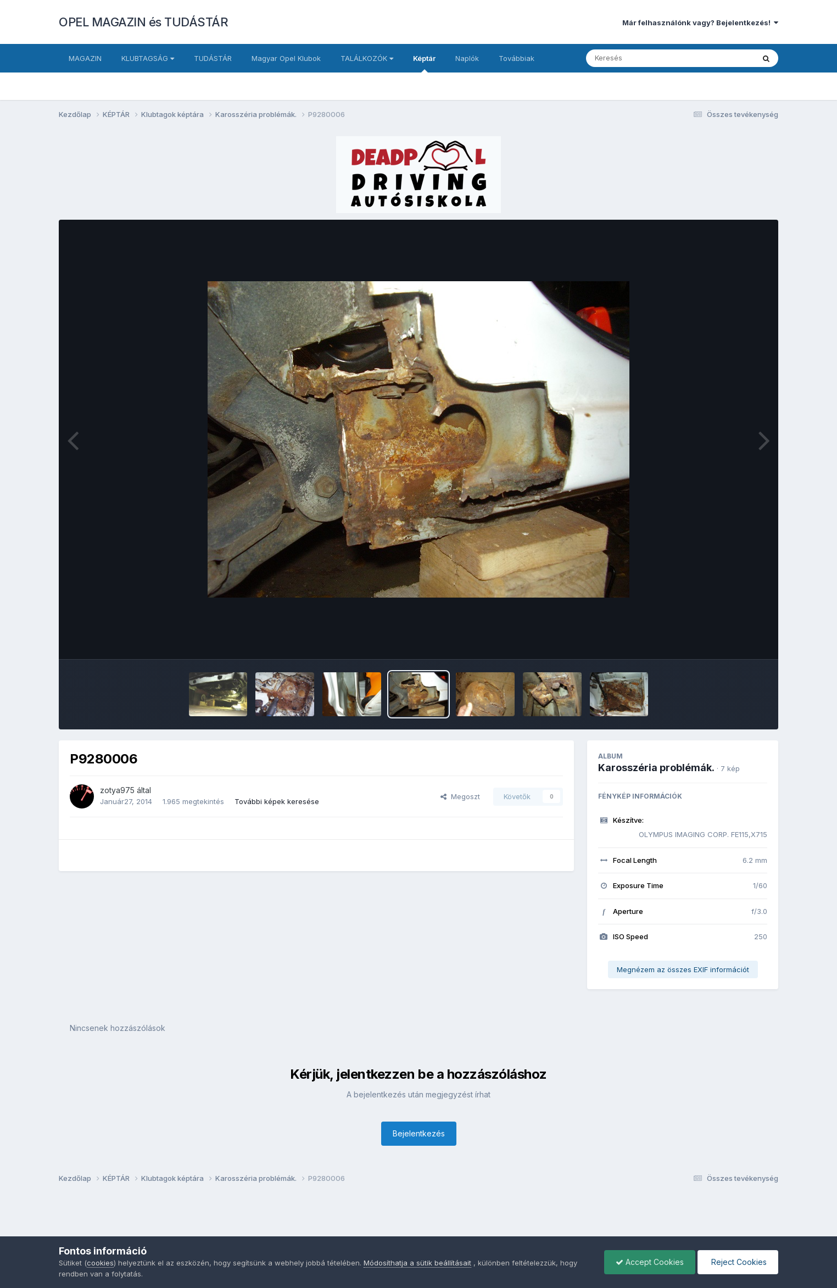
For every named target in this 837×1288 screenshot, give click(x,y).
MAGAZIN (85, 58)
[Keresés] (640, 58)
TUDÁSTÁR (213, 58)
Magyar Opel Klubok (286, 58)
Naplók (467, 58)
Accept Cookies (650, 1262)
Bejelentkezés (419, 1133)
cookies (100, 1262)
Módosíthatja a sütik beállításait (417, 1262)
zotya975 (117, 790)
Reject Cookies (738, 1262)
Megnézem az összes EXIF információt (683, 969)
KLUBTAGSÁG (147, 58)
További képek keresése (277, 801)
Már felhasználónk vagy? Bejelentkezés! (700, 22)
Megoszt (460, 796)
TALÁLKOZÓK (367, 58)
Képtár (424, 63)
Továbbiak (516, 58)
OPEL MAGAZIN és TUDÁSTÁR (143, 22)
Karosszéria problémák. (656, 767)
